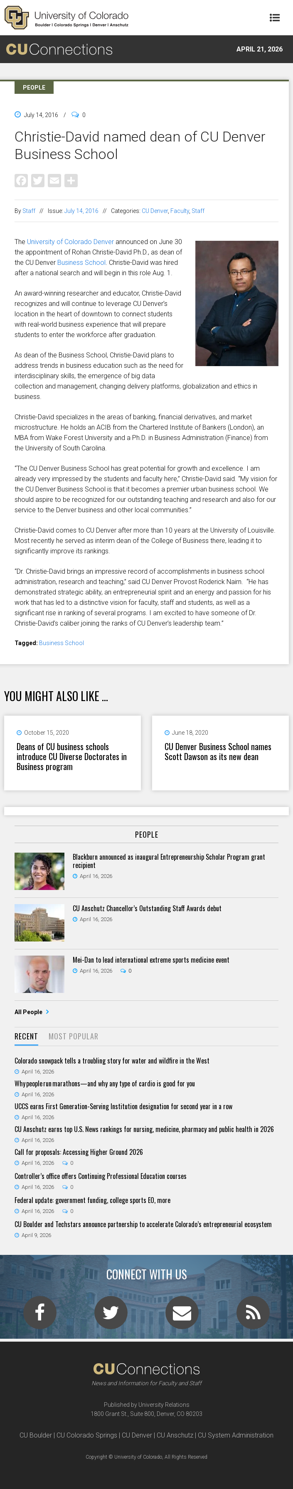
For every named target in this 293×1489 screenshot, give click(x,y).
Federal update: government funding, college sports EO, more (92, 1200)
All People (29, 1012)
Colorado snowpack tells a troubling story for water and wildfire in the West (112, 1061)
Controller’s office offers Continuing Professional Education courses (101, 1176)
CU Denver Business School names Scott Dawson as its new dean (218, 751)
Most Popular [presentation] (73, 1036)
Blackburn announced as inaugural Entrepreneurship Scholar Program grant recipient (169, 861)
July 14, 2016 (81, 211)
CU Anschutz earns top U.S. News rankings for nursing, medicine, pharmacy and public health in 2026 (144, 1129)
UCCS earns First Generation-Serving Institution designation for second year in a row (123, 1106)
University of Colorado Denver (70, 242)
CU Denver (155, 211)
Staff (28, 211)
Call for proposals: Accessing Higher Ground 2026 (79, 1152)
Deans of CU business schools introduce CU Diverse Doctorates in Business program (72, 756)
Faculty (179, 211)
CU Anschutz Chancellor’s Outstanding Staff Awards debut (147, 908)
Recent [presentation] (26, 1036)
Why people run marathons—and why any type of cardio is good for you (105, 1083)
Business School (81, 263)
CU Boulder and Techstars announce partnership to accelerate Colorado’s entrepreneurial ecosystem (143, 1224)
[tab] (26, 1037)
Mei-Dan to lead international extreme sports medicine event (151, 960)
